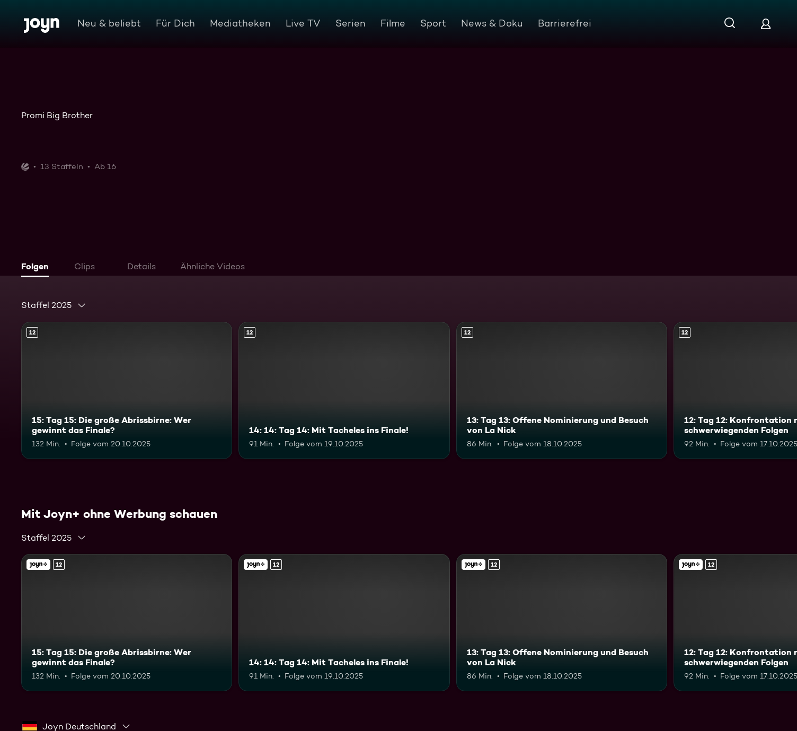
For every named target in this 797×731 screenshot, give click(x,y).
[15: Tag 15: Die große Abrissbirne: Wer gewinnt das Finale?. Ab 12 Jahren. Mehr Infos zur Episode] (126, 390)
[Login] (766, 23)
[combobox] (54, 305)
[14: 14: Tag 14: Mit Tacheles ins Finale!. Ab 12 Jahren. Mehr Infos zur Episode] (343, 390)
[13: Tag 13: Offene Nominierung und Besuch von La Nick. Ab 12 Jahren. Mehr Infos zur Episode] (561, 390)
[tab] (37, 267)
